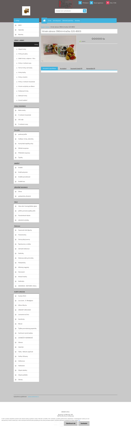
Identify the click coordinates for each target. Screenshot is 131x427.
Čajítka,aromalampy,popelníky (27, 328)
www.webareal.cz (33, 396)
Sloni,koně (21, 272)
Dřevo (20, 191)
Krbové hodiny (22, 276)
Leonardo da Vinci (23, 314)
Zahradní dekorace (24, 249)
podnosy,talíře (22, 134)
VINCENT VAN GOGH (24, 310)
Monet (20, 324)
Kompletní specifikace (49, 68)
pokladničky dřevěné (24, 196)
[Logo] (26, 10)
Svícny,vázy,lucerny (24, 239)
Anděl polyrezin (23, 172)
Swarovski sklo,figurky (25, 230)
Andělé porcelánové (24, 177)
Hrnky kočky (22, 72)
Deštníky (21, 253)
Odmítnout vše (70, 423)
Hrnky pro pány (23, 54)
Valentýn (21, 347)
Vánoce (20, 342)
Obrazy (20, 379)
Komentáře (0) (90, 68)
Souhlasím (84, 423)
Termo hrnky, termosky (25, 68)
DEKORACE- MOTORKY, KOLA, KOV (27, 286)
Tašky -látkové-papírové (25, 352)
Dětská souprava (23, 148)
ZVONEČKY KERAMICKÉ (25, 338)
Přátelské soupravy (24, 153)
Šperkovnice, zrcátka (24, 244)
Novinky (20, 34)
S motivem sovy (23, 124)
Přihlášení (85, 3)
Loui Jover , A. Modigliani (25, 300)
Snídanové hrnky (23, 91)
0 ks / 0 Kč (113, 3)
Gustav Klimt (22, 296)
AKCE (20, 25)
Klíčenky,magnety (23, 267)
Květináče (21, 281)
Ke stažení (63, 68)
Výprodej (21, 30)
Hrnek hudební (22, 100)
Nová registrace (98, 3)
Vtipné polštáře (23, 375)
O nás (49, 21)
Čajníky (20, 157)
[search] (84, 11)
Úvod (42, 27)
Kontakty (77, 21)
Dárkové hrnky (22, 95)
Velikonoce (21, 361)
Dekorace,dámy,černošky (25, 258)
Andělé (20, 167)
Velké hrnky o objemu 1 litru (26, 58)
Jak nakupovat (57, 21)
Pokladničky (22, 263)
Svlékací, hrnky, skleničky (25, 139)
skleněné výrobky (23, 220)
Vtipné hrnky (22, 49)
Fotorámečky (22, 235)
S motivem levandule (24, 115)
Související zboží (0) (76, 68)
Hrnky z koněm (22, 77)
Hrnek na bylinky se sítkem (26, 86)
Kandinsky (21, 319)
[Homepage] (45, 20)
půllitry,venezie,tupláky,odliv (26, 211)
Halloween (21, 365)
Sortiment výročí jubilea (25, 333)
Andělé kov (21, 181)
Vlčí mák (20, 119)
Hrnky (36, 44)
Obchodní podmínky (67, 21)
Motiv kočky (22, 110)
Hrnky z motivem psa (24, 63)
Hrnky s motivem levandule (26, 82)
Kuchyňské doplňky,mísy (25, 143)
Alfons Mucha (22, 305)
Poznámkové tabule (24, 215)
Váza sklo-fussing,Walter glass (27, 206)
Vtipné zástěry (22, 370)
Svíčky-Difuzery (23, 356)
